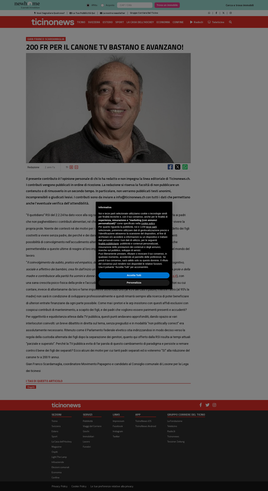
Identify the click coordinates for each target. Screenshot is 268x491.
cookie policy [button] (148, 223)
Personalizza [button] (134, 282)
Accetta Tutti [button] (134, 275)
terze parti (151, 226)
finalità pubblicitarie (108, 243)
